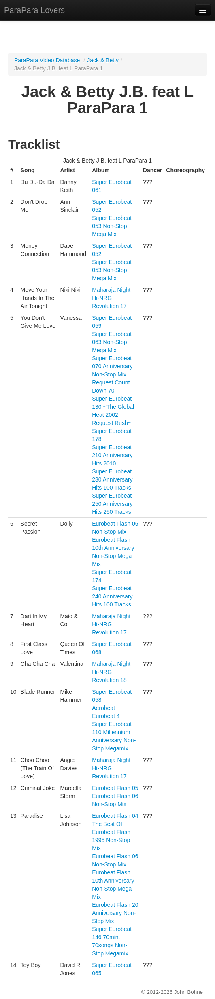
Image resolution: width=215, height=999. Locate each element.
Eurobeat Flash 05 (115, 788)
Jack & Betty (103, 60)
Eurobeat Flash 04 (115, 816)
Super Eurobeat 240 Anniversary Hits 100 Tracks (112, 596)
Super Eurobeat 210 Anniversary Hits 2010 (112, 455)
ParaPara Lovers (34, 10)
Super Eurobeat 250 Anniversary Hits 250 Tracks (112, 503)
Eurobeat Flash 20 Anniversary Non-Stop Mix (115, 913)
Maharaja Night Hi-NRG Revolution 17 (111, 298)
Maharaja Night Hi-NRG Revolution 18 (111, 672)
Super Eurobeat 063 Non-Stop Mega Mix (112, 342)
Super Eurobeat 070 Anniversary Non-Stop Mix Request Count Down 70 (112, 374)
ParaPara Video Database (47, 60)
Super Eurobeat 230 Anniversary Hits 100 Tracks (112, 479)
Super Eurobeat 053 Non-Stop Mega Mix (112, 226)
